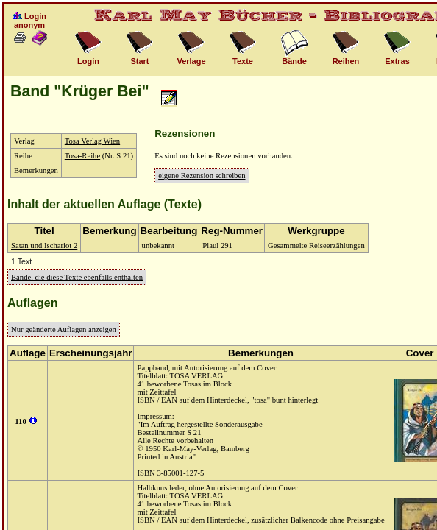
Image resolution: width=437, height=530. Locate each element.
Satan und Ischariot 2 (44, 245)
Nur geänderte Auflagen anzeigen (63, 329)
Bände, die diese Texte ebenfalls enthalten (77, 277)
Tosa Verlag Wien (92, 141)
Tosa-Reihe (82, 156)
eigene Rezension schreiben (201, 176)
